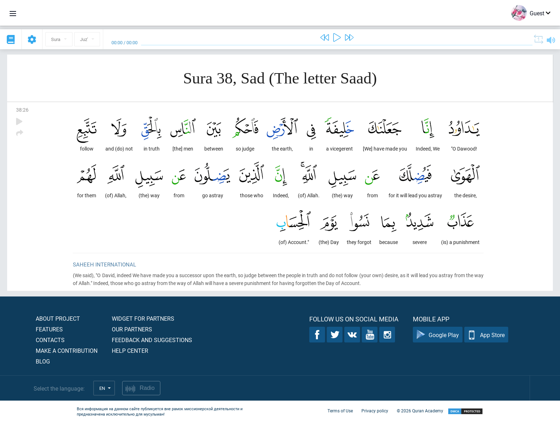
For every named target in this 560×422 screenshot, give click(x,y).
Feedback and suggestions (152, 340)
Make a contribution (67, 350)
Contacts (50, 340)
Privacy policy (374, 410)
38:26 (22, 109)
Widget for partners (143, 318)
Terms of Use (340, 410)
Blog (43, 361)
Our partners (132, 329)
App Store (486, 334)
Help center (130, 350)
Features (49, 329)
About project (58, 318)
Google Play (437, 334)
